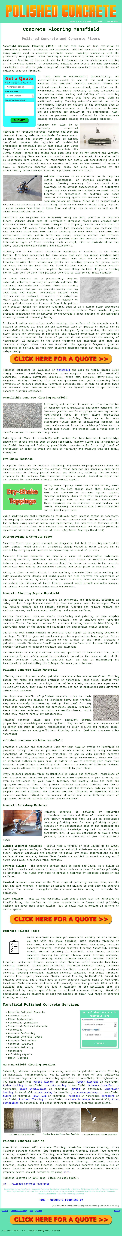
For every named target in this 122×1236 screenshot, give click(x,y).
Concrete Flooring (19, 1211)
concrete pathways (86, 1092)
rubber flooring (87, 1082)
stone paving (43, 1092)
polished (50, 273)
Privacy (117, 1211)
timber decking (13, 1085)
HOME (72, 21)
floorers (74, 1096)
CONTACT (99, 21)
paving (75, 1089)
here (66, 1172)
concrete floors (46, 600)
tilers (7, 1096)
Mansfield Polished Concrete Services (41, 1005)
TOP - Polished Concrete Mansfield (26, 1184)
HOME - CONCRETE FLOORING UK (61, 1200)
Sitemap (5, 1211)
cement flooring (72, 976)
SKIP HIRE (40, 1096)
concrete (54, 408)
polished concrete (84, 49)
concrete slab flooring (62, 962)
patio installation (33, 1089)
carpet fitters (43, 1082)
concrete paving (55, 1085)
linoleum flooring (31, 1099)
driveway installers (101, 1085)
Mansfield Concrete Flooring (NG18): (29, 46)
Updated (38, 1211)
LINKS (81, 21)
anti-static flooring (103, 973)
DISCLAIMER (112, 21)
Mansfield (63, 370)
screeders (108, 1096)
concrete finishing (16, 965)
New (31, 1211)
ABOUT (90, 21)
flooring (21, 135)
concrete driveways (77, 1099)
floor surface (36, 156)
